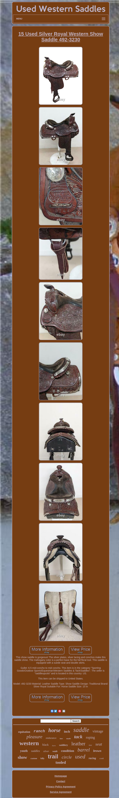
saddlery (63, 745)
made (68, 738)
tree (90, 745)
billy (43, 758)
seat (98, 744)
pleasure (34, 736)
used (80, 756)
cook (101, 758)
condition (67, 751)
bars (61, 738)
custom (33, 758)
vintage (98, 731)
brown (97, 751)
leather (78, 743)
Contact (60, 781)
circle (67, 757)
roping (90, 737)
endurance (51, 738)
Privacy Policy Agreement (60, 786)
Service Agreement (61, 792)
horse (54, 730)
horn (54, 745)
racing (92, 758)
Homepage (61, 776)
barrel (84, 750)
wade (55, 751)
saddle (81, 730)
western (29, 743)
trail (53, 756)
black (45, 744)
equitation (24, 731)
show (22, 757)
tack (78, 736)
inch (67, 731)
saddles (35, 751)
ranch (39, 731)
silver (46, 751)
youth (24, 751)
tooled (61, 762)
